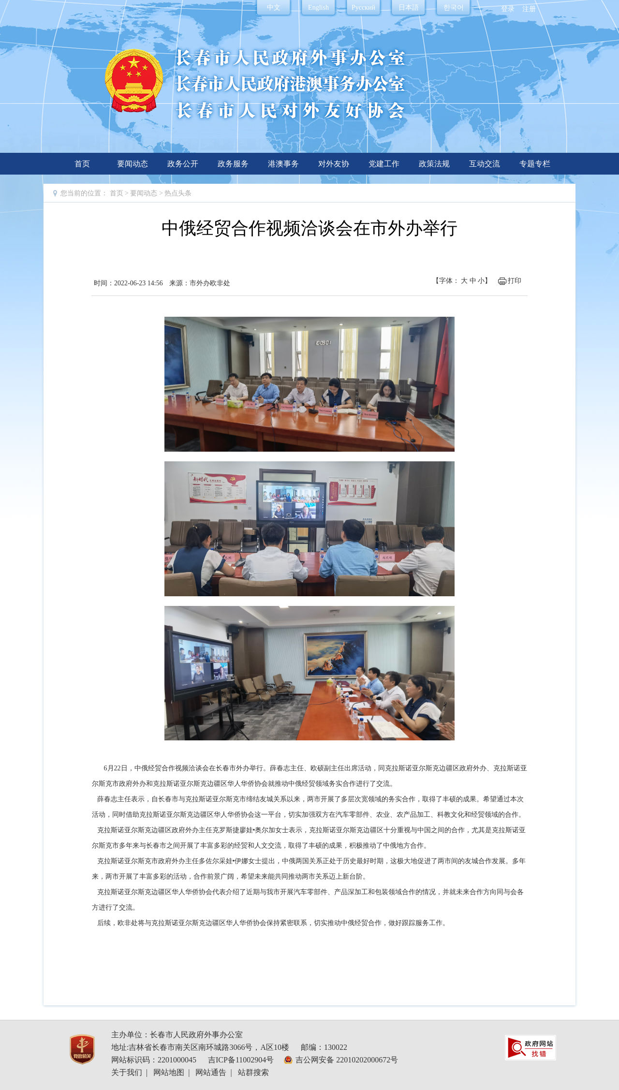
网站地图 (168, 1072)
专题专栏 (534, 164)
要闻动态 (132, 164)
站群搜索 (253, 1072)
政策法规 (434, 164)
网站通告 (210, 1072)
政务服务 (233, 164)
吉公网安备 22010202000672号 (346, 1060)
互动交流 (484, 164)
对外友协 (333, 164)
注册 (529, 9)
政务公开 (182, 164)
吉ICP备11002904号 (241, 1060)
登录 (508, 9)
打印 (514, 280)
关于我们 (126, 1072)
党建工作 (383, 164)
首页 (82, 164)
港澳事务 (283, 164)
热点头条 (178, 193)
